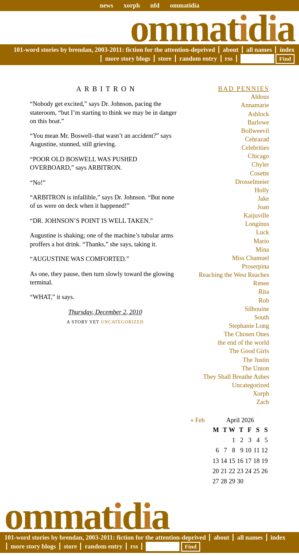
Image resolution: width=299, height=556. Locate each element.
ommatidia (184, 5)
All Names (259, 49)
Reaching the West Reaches (234, 274)
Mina (262, 249)
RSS (229, 58)
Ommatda (212, 28)
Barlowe (258, 122)
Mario (261, 241)
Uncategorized (122, 321)
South (261, 317)
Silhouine (257, 308)
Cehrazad (257, 139)
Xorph (261, 393)
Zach (262, 401)
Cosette (259, 173)
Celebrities (255, 147)
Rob (264, 300)
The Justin (256, 359)
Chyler (260, 164)
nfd (154, 5)
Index (287, 49)
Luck (262, 232)
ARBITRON (107, 89)
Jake (263, 198)
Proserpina (255, 266)
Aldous (260, 96)
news (106, 5)
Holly (262, 190)
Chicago (258, 155)
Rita (264, 291)
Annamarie (255, 105)
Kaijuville (256, 215)
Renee (261, 283)
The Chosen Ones (246, 334)
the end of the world (243, 342)
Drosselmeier (252, 181)
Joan (263, 206)
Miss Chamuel (250, 257)
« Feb (197, 420)
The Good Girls (249, 350)
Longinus (257, 223)
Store (164, 58)
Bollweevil (255, 130)
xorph (132, 5)
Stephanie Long (249, 325)
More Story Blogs (127, 58)
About (230, 49)
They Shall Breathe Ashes (236, 376)
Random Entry (198, 58)
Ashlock (258, 113)
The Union (255, 368)
